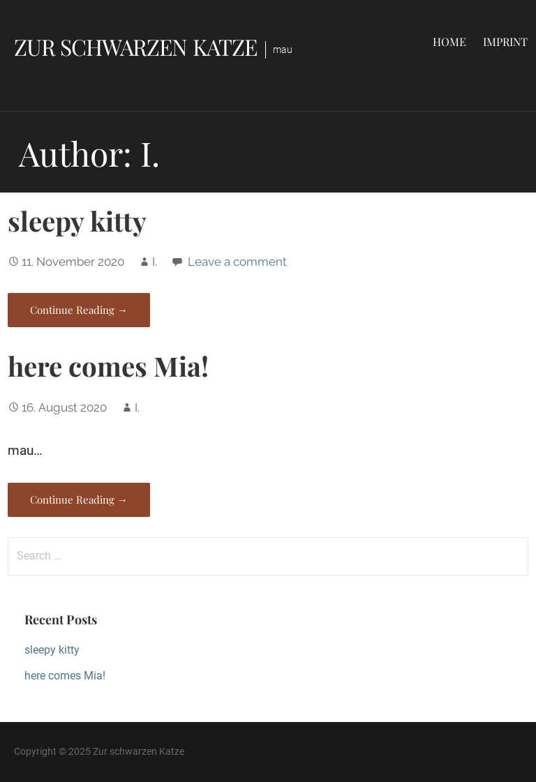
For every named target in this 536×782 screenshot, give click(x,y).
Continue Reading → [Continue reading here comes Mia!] (79, 499)
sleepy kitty (77, 220)
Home (449, 41)
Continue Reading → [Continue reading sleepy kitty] (79, 310)
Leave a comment (237, 262)
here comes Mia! (108, 365)
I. (154, 262)
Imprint (505, 41)
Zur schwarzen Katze (135, 46)
